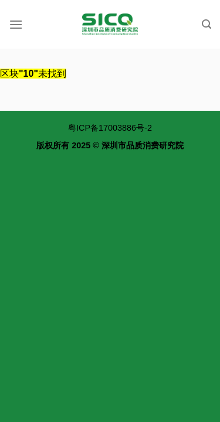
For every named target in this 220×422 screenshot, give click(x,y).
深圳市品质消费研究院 (142, 145)
